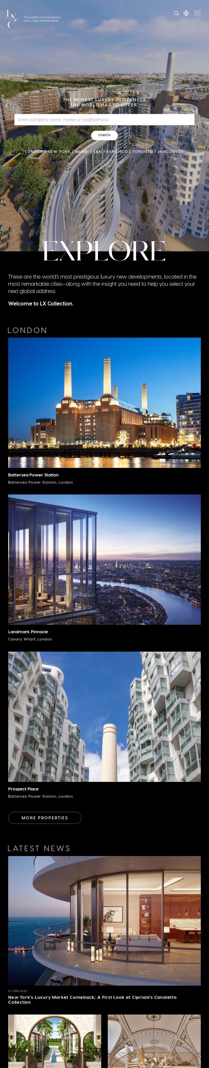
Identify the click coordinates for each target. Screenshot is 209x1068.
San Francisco (110, 151)
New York (59, 151)
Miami (82, 151)
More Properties (45, 817)
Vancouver (171, 151)
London (34, 151)
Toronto (142, 151)
